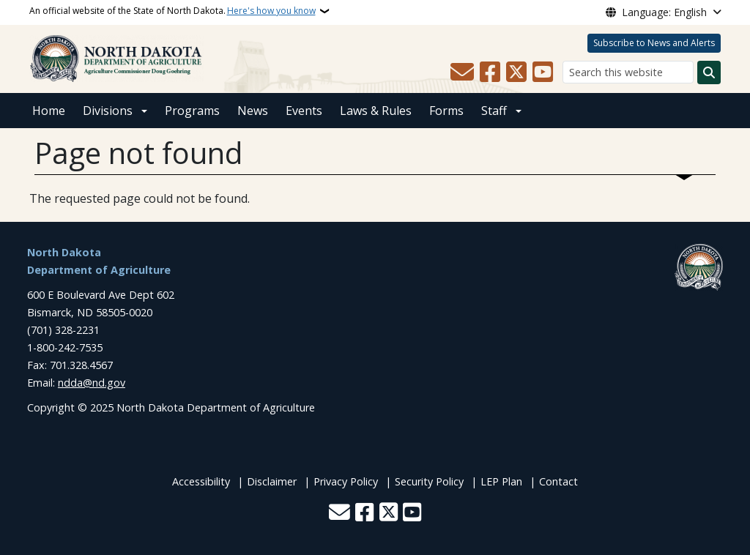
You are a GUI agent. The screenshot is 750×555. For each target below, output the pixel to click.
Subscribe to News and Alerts (654, 43)
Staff (494, 111)
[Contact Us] (462, 72)
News (252, 111)
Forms (446, 111)
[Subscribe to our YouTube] (542, 72)
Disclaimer (272, 481)
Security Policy (429, 481)
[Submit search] (709, 72)
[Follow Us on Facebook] (490, 72)
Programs (192, 111)
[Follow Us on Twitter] (516, 72)
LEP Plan (501, 481)
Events (304, 111)
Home (48, 111)
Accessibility (201, 481)
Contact (558, 481)
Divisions (108, 111)
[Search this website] (628, 72)
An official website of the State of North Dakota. (172, 11)
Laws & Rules (376, 111)
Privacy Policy (345, 481)
